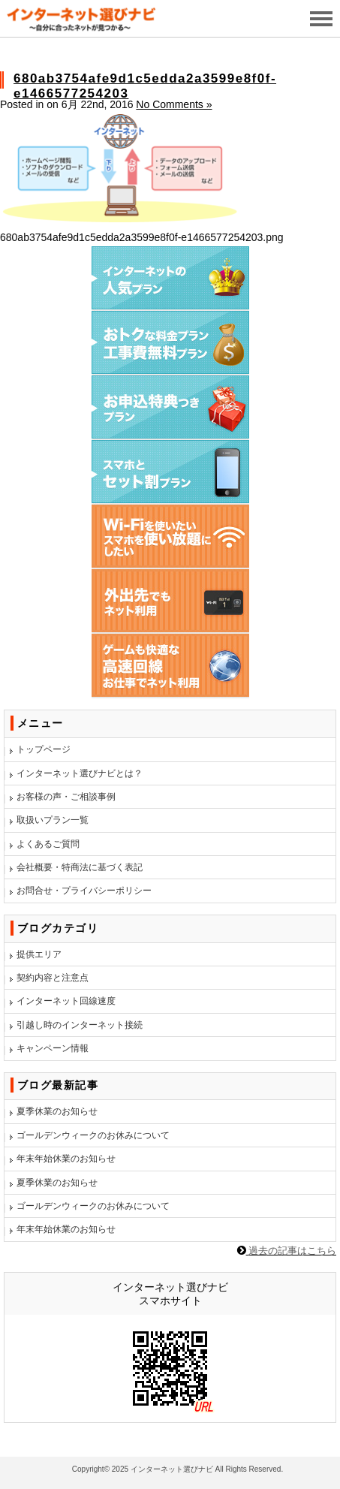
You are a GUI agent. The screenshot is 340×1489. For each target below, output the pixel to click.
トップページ (44, 749)
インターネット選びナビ (172, 1469)
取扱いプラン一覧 (53, 820)
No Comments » (174, 104)
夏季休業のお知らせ (57, 1111)
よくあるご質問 (48, 844)
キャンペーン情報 (53, 1048)
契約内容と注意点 (53, 977)
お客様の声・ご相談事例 (66, 796)
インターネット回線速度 (66, 1001)
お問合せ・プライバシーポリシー (84, 890)
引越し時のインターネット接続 (80, 1025)
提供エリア (39, 954)
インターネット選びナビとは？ (80, 773)
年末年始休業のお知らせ (66, 1158)
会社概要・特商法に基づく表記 (80, 867)
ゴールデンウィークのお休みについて (93, 1135)
